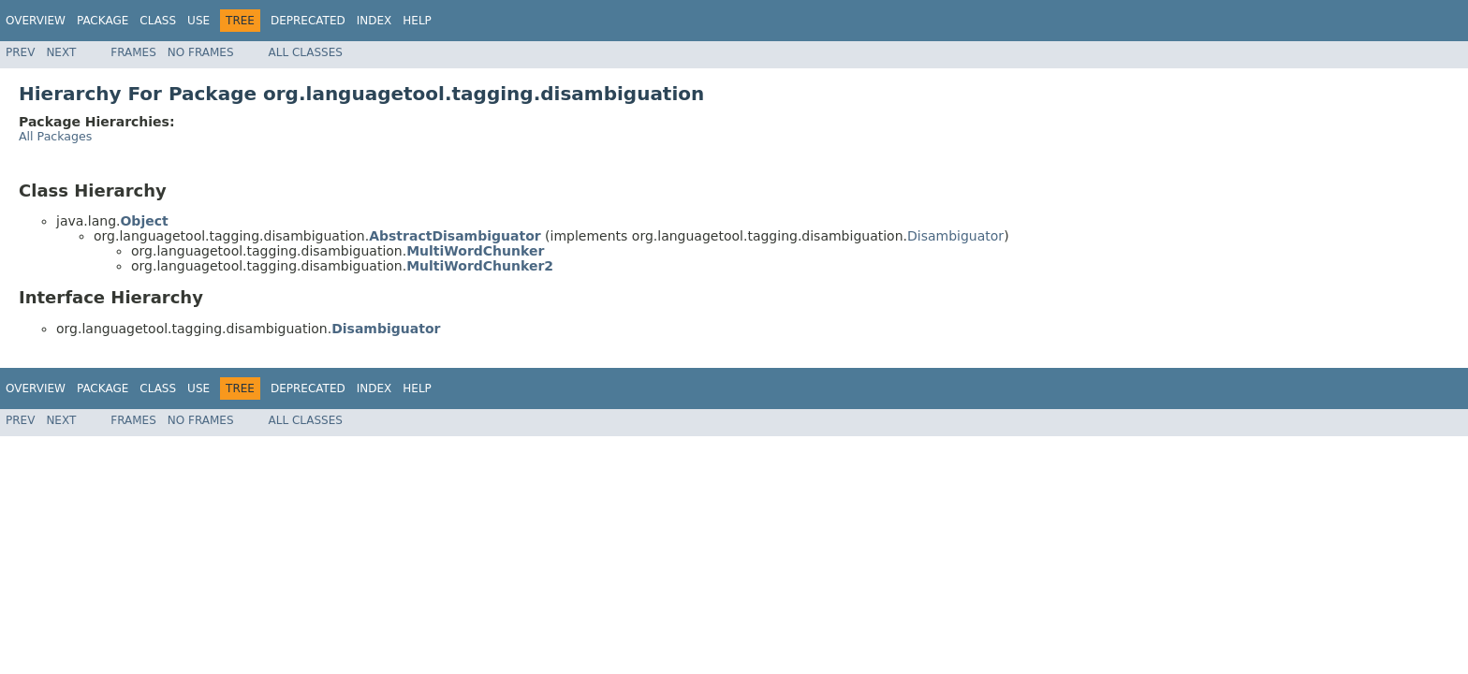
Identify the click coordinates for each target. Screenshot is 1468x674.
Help (417, 20)
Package (102, 20)
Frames (133, 52)
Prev (20, 52)
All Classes (306, 52)
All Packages (55, 136)
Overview (36, 20)
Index (374, 20)
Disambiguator (955, 235)
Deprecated (308, 20)
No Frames (201, 52)
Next (61, 52)
